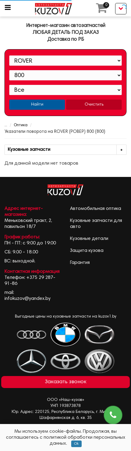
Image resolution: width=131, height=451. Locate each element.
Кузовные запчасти (67, 150)
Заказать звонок (65, 382)
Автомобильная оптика (95, 208)
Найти (37, 105)
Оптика (17, 125)
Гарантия (80, 262)
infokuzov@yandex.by (27, 298)
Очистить (94, 105)
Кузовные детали (89, 238)
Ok (76, 444)
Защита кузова (86, 250)
